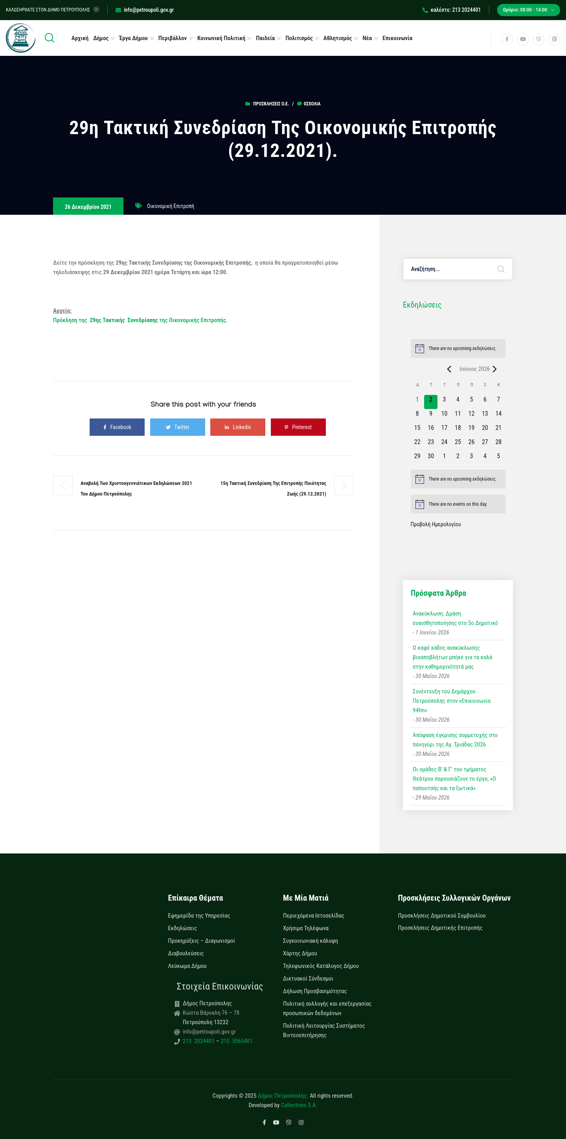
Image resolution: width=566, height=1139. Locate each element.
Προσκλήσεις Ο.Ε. (271, 104)
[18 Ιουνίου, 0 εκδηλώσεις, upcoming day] (458, 430)
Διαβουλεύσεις (186, 953)
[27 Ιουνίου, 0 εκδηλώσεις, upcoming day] (485, 444)
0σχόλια (309, 104)
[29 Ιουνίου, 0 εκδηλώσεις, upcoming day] (417, 459)
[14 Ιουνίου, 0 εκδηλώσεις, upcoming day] (498, 416)
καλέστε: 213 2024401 (452, 10)
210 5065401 (235, 1041)
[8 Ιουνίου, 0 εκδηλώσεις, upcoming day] (417, 416)
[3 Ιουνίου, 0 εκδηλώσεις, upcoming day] (444, 402)
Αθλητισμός (337, 38)
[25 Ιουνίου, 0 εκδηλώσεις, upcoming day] (458, 444)
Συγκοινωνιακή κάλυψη (310, 940)
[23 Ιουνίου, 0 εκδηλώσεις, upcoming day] (430, 444)
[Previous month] (449, 369)
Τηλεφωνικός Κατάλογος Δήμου (321, 965)
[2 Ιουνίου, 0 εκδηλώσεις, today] (430, 402)
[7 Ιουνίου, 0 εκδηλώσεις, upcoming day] (498, 402)
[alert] (458, 348)
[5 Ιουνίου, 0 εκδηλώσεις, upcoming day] (471, 402)
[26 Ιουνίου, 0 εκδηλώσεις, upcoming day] (471, 444)
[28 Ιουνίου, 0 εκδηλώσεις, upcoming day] (498, 444)
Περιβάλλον (172, 38)
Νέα (367, 38)
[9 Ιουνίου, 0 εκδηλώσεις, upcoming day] (430, 416)
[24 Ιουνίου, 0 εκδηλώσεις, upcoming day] (444, 444)
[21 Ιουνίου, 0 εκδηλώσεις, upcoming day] (498, 430)
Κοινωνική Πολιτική (221, 38)
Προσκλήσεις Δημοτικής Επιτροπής (440, 927)
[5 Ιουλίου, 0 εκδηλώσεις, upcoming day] (498, 459)
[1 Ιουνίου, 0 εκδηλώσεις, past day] (417, 402)
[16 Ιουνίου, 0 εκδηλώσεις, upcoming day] (430, 430)
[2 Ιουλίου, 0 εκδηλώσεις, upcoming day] (458, 459)
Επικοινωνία (397, 38)
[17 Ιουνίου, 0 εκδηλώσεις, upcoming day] (444, 430)
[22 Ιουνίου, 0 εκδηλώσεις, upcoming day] (417, 444)
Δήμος (100, 38)
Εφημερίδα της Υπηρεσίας (199, 915)
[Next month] (495, 369)
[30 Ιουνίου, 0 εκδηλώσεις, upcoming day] (430, 459)
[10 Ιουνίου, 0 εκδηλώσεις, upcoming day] (444, 416)
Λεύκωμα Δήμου (187, 965)
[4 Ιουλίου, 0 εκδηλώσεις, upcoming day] (485, 459)
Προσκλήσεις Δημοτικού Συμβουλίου (442, 915)
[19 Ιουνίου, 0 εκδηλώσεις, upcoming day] (471, 430)
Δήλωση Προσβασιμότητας (315, 991)
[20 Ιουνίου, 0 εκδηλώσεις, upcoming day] (485, 430)
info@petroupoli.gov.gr (145, 10)
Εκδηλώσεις (182, 928)
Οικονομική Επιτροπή (170, 206)
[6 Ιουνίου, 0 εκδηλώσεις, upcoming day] (485, 402)
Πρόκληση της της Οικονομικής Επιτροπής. (140, 320)
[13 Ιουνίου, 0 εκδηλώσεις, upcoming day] (485, 416)
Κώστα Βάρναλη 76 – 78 (211, 1012)
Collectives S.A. (299, 1105)
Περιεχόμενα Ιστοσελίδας (313, 915)
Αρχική (80, 38)
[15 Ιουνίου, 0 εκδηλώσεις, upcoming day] (417, 430)
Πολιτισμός (299, 38)
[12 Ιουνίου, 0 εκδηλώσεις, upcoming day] (471, 416)
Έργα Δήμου (133, 38)
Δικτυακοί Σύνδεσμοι (308, 978)
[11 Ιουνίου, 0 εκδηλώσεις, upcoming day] (458, 416)
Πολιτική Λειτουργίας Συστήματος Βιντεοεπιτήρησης (324, 1030)
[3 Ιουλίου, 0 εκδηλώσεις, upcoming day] (471, 459)
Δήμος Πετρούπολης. (283, 1095)
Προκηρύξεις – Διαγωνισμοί (201, 940)
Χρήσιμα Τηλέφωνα (306, 928)
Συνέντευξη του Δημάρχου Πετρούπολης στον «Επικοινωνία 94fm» (452, 701)
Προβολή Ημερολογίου (436, 524)
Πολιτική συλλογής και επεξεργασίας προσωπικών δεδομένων (327, 1008)
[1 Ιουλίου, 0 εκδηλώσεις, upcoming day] (444, 459)
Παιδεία (265, 38)
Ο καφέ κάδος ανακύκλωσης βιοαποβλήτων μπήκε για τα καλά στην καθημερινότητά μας (452, 657)
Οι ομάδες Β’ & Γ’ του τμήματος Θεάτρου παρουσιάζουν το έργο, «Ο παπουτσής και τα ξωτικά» (454, 779)
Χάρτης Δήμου (300, 953)
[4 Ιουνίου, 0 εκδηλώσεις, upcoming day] (458, 402)
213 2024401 (199, 1041)
